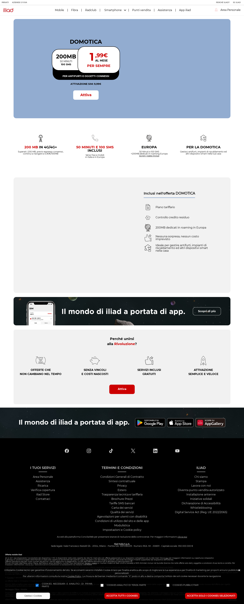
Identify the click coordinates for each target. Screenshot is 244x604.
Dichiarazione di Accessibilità (201, 503)
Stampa (201, 481)
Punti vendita (141, 10)
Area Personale (43, 477)
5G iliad (237, 2)
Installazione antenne (201, 494)
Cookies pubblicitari (186, 585)
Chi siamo (201, 477)
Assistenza (165, 10)
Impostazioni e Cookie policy (122, 530)
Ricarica (43, 485)
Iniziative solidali (201, 499)
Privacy (122, 485)
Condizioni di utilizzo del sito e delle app (122, 521)
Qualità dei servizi (122, 512)
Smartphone (113, 10)
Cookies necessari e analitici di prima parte (67, 585)
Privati (5, 2)
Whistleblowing (201, 507)
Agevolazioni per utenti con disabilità (122, 516)
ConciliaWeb (87, 537)
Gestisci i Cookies (33, 596)
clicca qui (182, 537)
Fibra (74, 10)
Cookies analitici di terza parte (126, 585)
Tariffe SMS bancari (122, 503)
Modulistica (122, 525)
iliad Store (43, 494)
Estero (122, 490)
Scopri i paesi (91, 563)
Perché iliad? (223, 2)
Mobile (59, 10)
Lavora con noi (201, 485)
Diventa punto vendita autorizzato (201, 490)
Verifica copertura (43, 490)
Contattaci (43, 499)
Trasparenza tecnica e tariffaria (122, 494)
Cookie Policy (74, 576)
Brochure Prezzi (122, 499)
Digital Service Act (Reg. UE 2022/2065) (201, 512)
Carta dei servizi (122, 507)
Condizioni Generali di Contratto (122, 477)
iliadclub (90, 10)
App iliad (185, 10)
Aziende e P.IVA (19, 2)
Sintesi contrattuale (122, 481)
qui (166, 558)
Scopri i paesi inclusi (149, 156)
